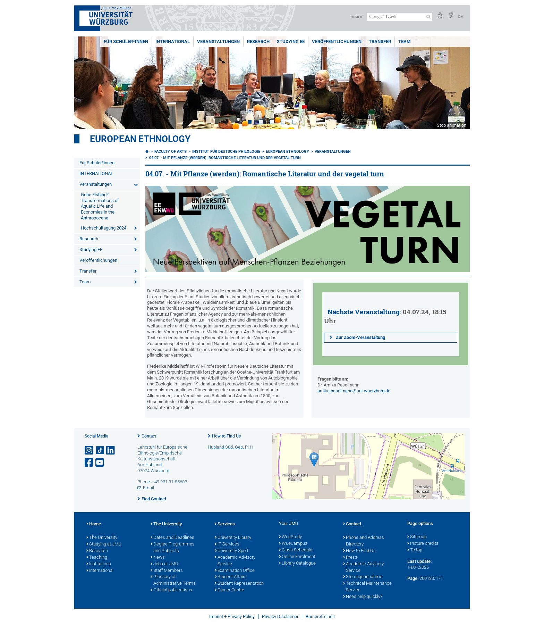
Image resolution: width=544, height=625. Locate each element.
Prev (86, 82)
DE (460, 16)
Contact (149, 436)
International (99, 571)
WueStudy (290, 537)
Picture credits (423, 544)
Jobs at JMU (164, 564)
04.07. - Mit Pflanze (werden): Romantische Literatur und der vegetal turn (225, 158)
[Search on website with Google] (399, 17)
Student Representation (239, 584)
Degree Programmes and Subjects (173, 547)
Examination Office (235, 571)
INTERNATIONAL (172, 41)
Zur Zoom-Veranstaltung (359, 337)
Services (225, 524)
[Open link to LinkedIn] (111, 450)
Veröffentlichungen (337, 41)
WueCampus (293, 544)
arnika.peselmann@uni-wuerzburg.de (353, 390)
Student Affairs (231, 577)
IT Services (227, 544)
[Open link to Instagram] (89, 450)
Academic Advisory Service (235, 561)
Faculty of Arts (170, 151)
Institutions (98, 564)
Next (457, 82)
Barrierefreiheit (320, 616)
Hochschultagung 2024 (103, 228)
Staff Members (167, 571)
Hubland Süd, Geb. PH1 (230, 447)
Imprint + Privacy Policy (232, 616)
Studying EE (291, 41)
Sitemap (417, 537)
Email (148, 487)
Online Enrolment (297, 557)
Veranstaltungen (218, 41)
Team (404, 41)
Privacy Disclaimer (280, 616)
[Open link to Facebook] (89, 463)
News (158, 558)
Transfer (380, 41)
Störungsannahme (362, 577)
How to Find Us (226, 436)
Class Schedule (295, 550)
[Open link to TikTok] (100, 450)
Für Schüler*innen (126, 41)
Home (93, 524)
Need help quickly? (362, 597)
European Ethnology (140, 139)
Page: (412, 578)
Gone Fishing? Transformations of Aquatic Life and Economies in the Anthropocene (100, 206)
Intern (356, 16)
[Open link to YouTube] (100, 463)
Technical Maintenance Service (367, 587)
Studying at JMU (103, 544)
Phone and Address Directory (363, 541)
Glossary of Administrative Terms (173, 580)
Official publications (171, 590)
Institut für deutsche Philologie (226, 151)
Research (258, 41)
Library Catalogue (297, 563)
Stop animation (451, 125)
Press (350, 558)
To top (414, 550)
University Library (233, 538)
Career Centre (229, 590)
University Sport (231, 551)
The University (101, 538)
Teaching (96, 558)
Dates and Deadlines (172, 538)
